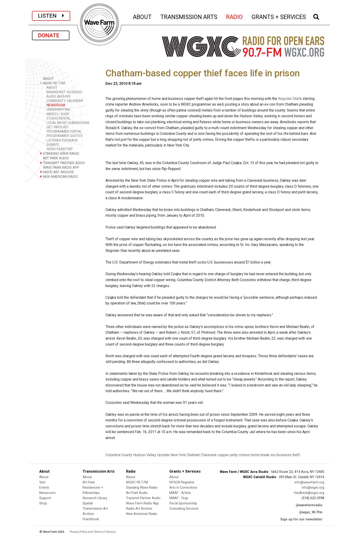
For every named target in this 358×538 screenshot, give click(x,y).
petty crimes (240, 455)
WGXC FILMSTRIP (60, 149)
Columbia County (118, 455)
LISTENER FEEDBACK (62, 140)
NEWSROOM (56, 105)
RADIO (235, 16)
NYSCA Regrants (181, 482)
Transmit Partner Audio (143, 498)
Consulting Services (183, 509)
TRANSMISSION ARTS (189, 16)
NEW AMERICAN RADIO (59, 176)
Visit (42, 482)
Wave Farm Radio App (142, 503)
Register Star (288, 98)
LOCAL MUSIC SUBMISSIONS (68, 123)
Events (44, 488)
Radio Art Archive (139, 509)
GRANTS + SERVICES (279, 16)
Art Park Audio (137, 493)
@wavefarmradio (309, 505)
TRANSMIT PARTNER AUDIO (62, 163)
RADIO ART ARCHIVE (57, 172)
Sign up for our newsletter (301, 519)
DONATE (50, 35)
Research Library (95, 498)
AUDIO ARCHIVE (59, 97)
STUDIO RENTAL (59, 118)
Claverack (209, 455)
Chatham (193, 455)
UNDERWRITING (58, 110)
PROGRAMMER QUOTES (64, 136)
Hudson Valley (144, 455)
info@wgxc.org (313, 488)
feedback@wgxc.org (309, 493)
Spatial (88, 503)
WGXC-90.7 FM (52, 83)
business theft (288, 455)
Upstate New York (171, 455)
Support (45, 498)
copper (223, 455)
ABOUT (142, 16)
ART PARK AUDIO (54, 158)
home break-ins (263, 455)
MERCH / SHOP (58, 114)
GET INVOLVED (57, 127)
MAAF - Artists (180, 493)
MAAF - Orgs (178, 498)
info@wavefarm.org (309, 482)
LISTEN (51, 16)
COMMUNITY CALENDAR (65, 101)
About (43, 477)
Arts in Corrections (183, 488)
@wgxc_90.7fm (310, 512)
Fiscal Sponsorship (183, 503)
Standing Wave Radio (142, 488)
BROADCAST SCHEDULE (64, 92)
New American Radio (141, 514)
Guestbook (91, 519)
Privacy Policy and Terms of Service (93, 531)
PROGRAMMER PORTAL (64, 131)
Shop (43, 503)
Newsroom (47, 493)
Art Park (89, 482)
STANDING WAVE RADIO (59, 153)
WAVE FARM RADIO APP (59, 167)
